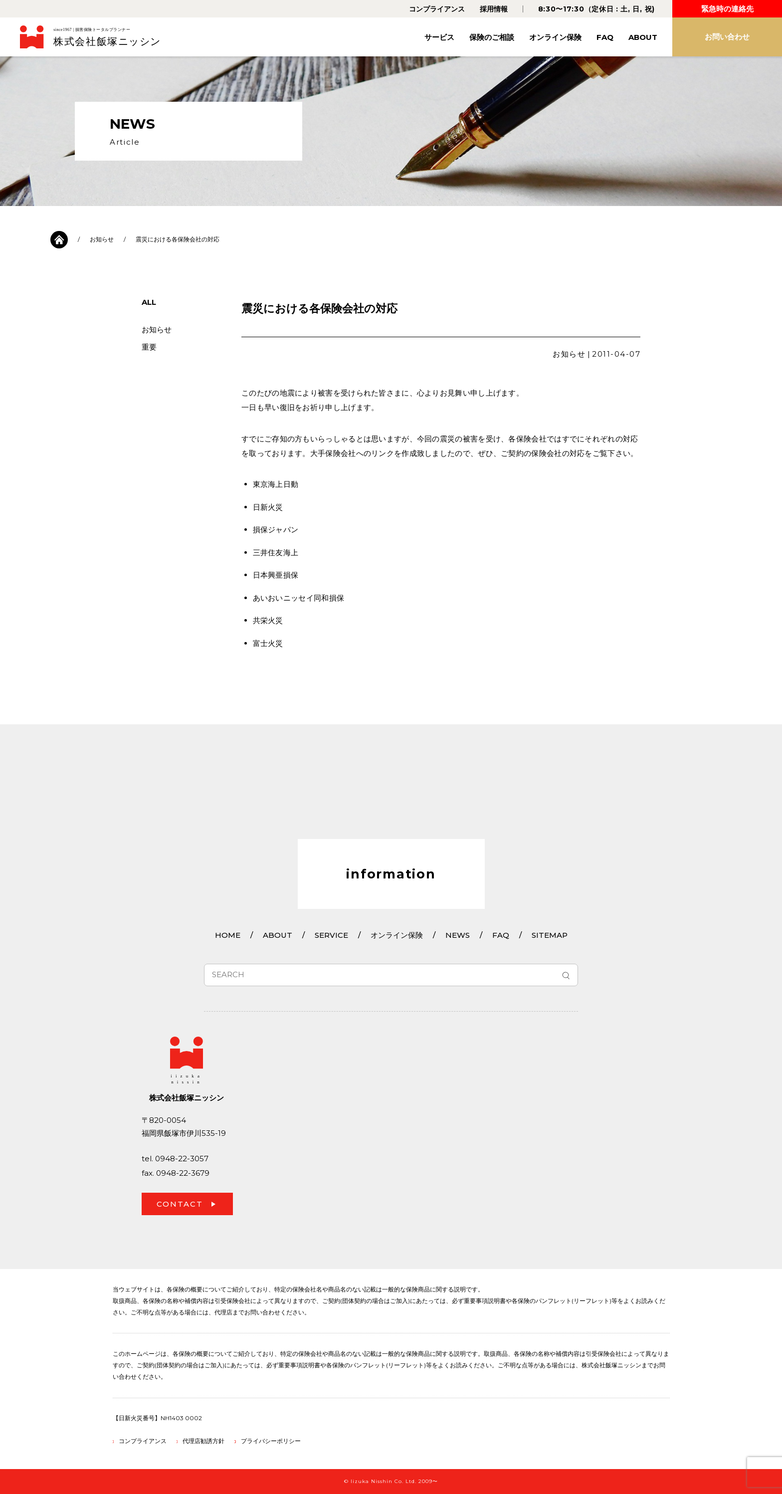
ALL (149, 302)
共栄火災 (268, 620)
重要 (149, 347)
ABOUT (642, 37)
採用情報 (494, 8)
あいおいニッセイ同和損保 (299, 598)
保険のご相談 (491, 37)
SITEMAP (550, 935)
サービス (439, 37)
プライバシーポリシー (271, 1441)
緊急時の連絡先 (727, 8)
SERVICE (331, 935)
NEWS (457, 935)
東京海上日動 (276, 484)
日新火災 (268, 507)
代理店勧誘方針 (203, 1441)
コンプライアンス (437, 8)
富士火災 (268, 643)
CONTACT (180, 1204)
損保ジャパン (276, 529)
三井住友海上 (276, 552)
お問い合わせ (727, 36)
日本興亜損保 (276, 575)
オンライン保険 (555, 37)
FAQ (604, 37)
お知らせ (102, 239)
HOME (227, 935)
